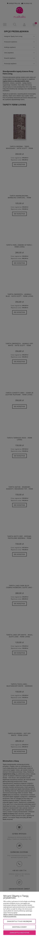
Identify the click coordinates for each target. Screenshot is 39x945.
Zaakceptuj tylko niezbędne (19, 921)
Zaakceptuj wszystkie (19, 932)
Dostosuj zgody (19, 927)
